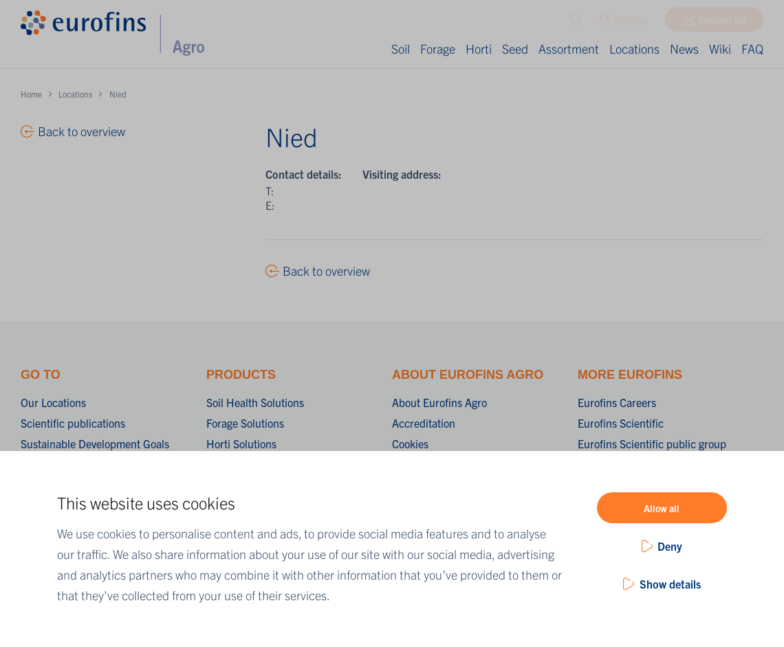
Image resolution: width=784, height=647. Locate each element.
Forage (437, 48)
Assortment (568, 48)
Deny (669, 546)
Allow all (661, 508)
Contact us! (722, 23)
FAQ (752, 48)
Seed (515, 48)
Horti (479, 48)
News (684, 48)
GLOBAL (623, 23)
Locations (634, 48)
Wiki (720, 48)
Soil (400, 48)
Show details (670, 584)
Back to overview (326, 270)
